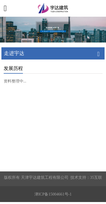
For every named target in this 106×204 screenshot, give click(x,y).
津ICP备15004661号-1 (53, 194)
